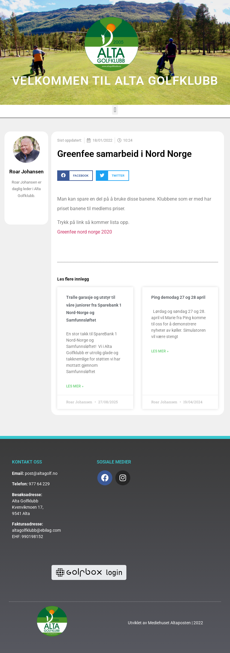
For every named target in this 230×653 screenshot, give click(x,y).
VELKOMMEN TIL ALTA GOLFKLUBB (115, 81)
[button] (115, 110)
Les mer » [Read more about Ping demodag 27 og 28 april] (160, 351)
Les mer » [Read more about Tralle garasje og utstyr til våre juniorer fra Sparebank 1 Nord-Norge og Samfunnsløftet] (75, 386)
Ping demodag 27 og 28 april (178, 297)
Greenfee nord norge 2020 (84, 232)
